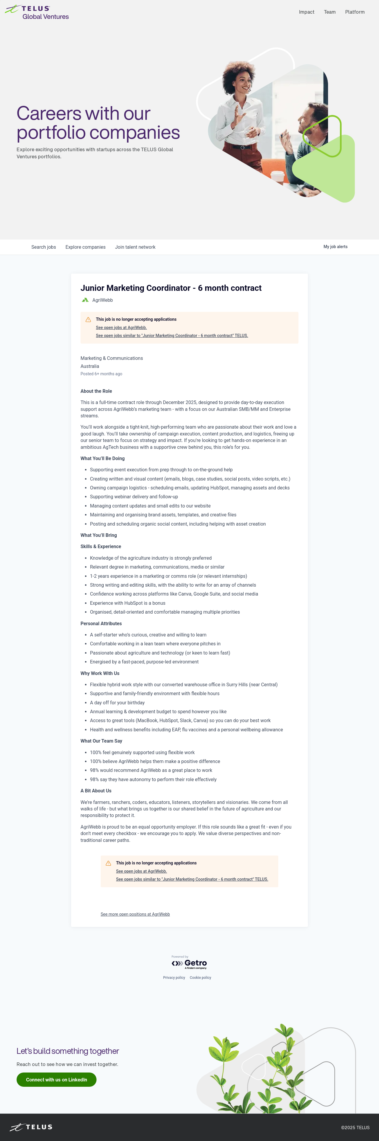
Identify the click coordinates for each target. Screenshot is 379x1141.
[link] (56, 1079)
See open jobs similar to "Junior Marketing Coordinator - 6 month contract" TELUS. (172, 335)
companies (85, 247)
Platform (355, 11)
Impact (306, 11)
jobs (43, 247)
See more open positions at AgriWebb (135, 914)
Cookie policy (200, 978)
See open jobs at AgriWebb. (121, 327)
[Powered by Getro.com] (189, 962)
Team (330, 11)
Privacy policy (174, 978)
